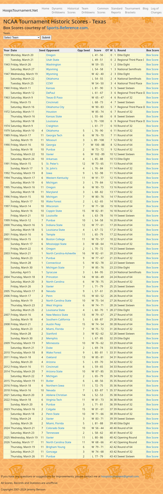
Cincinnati (52, 102)
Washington (53, 64)
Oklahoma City (55, 107)
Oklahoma (52, 78)
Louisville (51, 215)
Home (45, 8)
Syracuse (51, 272)
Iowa (49, 173)
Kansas (50, 88)
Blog (145, 8)
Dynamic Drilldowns (58, 10)
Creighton (52, 126)
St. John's (51, 168)
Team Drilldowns (88, 10)
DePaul (50, 93)
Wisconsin (52, 206)
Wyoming (52, 69)
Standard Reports (116, 10)
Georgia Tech (54, 135)
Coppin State (54, 211)
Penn (49, 296)
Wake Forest (53, 201)
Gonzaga (51, 451)
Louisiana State (55, 230)
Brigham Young (55, 447)
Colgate (51, 409)
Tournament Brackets (132, 10)
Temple (50, 234)
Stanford (51, 333)
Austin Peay (53, 324)
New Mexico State (57, 315)
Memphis (52, 338)
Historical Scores (73, 10)
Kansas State (54, 116)
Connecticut (53, 263)
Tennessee (52, 433)
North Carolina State (58, 300)
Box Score (152, 55)
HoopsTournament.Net (20, 10)
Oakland (51, 357)
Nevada (51, 291)
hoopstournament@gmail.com (120, 476)
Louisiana (52, 121)
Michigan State (55, 267)
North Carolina (55, 281)
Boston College (55, 239)
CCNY (49, 83)
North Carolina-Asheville (61, 253)
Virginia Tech (54, 400)
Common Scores (103, 10)
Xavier (50, 154)
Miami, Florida (55, 329)
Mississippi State (56, 244)
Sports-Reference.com (67, 27)
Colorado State (55, 428)
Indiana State (54, 225)
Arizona (51, 362)
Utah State (52, 60)
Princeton (52, 277)
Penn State (52, 414)
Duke (49, 348)
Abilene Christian (56, 395)
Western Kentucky (57, 178)
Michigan (51, 182)
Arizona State (54, 371)
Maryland (52, 192)
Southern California (58, 319)
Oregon (51, 55)
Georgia (51, 145)
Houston (51, 111)
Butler (50, 381)
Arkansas (51, 159)
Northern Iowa (55, 385)
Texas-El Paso (54, 97)
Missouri (51, 140)
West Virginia (54, 305)
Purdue (50, 149)
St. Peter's (52, 163)
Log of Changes (156, 10)
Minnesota (52, 343)
